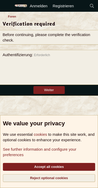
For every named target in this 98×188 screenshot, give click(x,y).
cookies (40, 134)
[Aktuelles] (81, 6)
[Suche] (92, 6)
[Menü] (7, 6)
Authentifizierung (17, 54)
